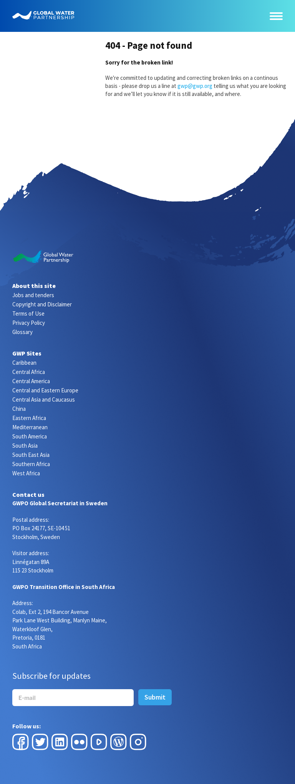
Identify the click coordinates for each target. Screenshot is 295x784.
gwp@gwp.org (194, 85)
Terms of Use (28, 313)
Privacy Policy (28, 322)
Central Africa (28, 371)
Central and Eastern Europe (45, 390)
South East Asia (31, 454)
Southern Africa (31, 464)
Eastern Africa (29, 418)
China (19, 408)
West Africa (26, 473)
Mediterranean (30, 427)
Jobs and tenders (33, 295)
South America (29, 436)
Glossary (22, 332)
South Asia (25, 445)
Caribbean (24, 362)
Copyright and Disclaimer (42, 304)
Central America (31, 381)
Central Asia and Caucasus (43, 399)
